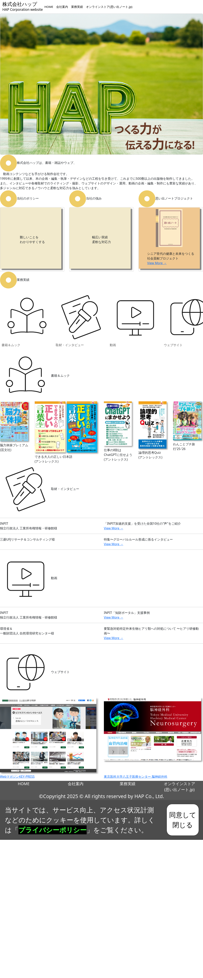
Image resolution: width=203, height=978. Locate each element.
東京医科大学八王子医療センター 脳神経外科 (135, 776)
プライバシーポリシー (52, 829)
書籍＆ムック (27, 319)
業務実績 (77, 7)
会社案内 (62, 7)
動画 (135, 319)
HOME (48, 7)
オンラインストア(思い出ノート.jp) (109, 7)
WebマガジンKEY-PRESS (17, 776)
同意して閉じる (182, 819)
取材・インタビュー (81, 319)
